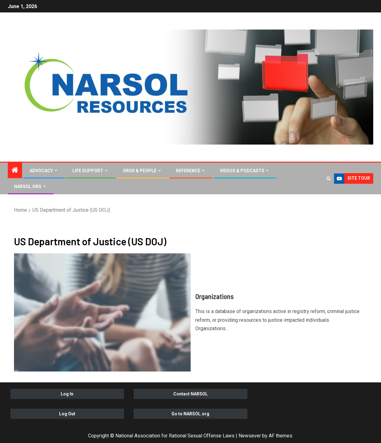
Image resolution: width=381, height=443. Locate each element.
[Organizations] (102, 312)
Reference (188, 170)
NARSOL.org (27, 186)
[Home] (15, 170)
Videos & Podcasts (242, 170)
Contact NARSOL (190, 393)
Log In (67, 393)
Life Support (87, 170)
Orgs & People (139, 170)
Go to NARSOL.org (190, 413)
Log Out (67, 413)
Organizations (214, 296)
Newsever (250, 436)
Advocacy (41, 170)
